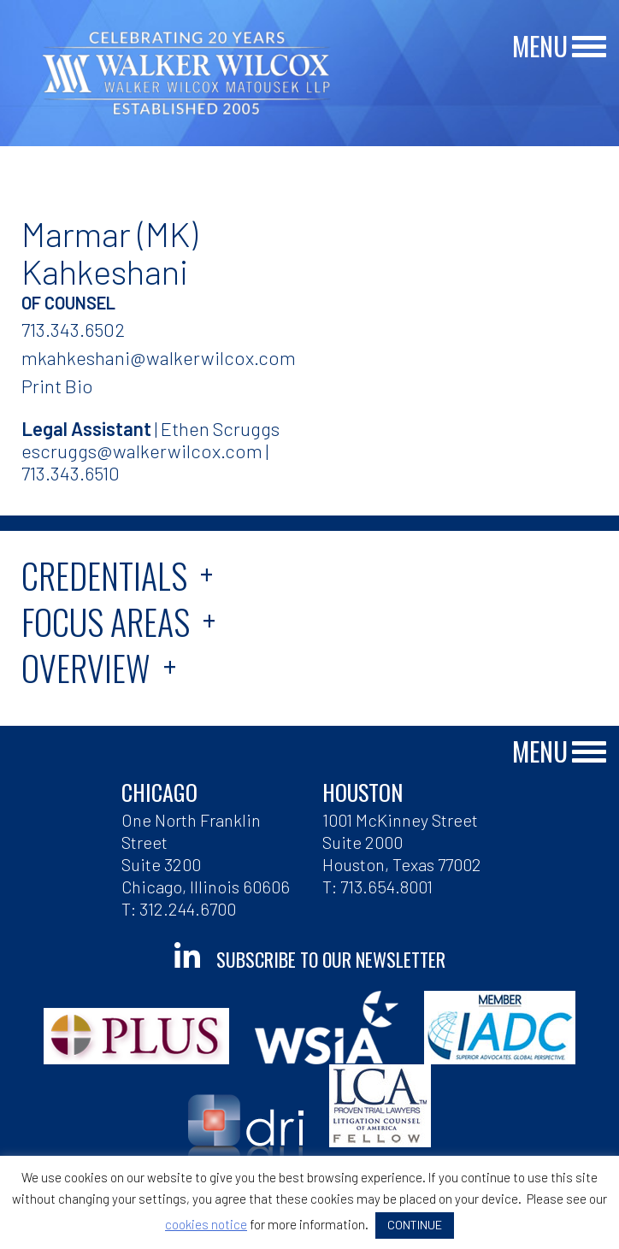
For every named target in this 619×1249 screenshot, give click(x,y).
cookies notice (206, 1224)
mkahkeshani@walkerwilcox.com (158, 357)
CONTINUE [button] (414, 1224)
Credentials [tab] (104, 575)
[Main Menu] (589, 47)
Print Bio (57, 385)
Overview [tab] (85, 668)
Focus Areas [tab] (105, 621)
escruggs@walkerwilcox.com (141, 450)
